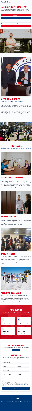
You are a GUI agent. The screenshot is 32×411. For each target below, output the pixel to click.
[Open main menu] (31, 2)
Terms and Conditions (27, 401)
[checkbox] (2, 374)
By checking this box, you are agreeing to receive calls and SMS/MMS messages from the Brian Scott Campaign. (16, 380)
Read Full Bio (5, 116)
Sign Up (16, 388)
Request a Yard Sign (7, 374)
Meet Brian (6, 401)
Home (2, 401)
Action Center (14, 401)
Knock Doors (20, 374)
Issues (10, 401)
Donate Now (16, 15)
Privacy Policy (21, 384)
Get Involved (16, 18)
